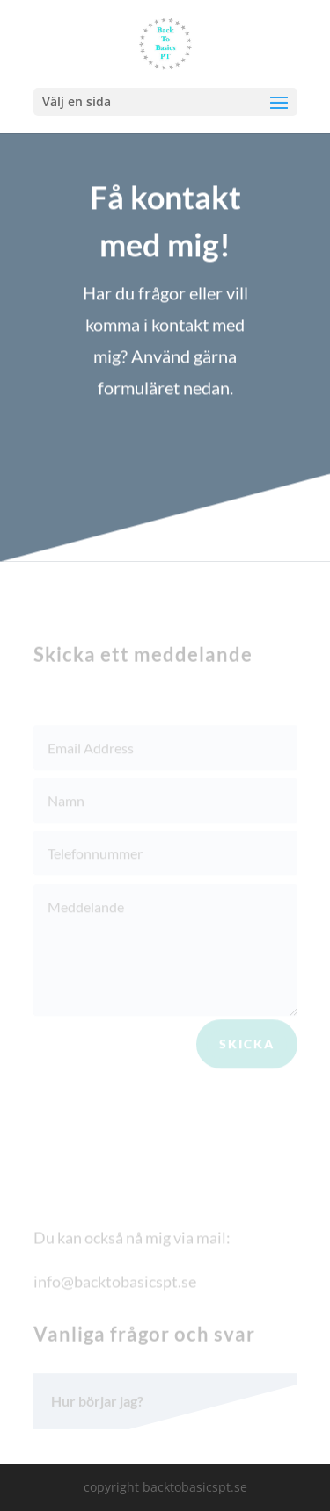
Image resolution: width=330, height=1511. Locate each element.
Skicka (247, 1047)
